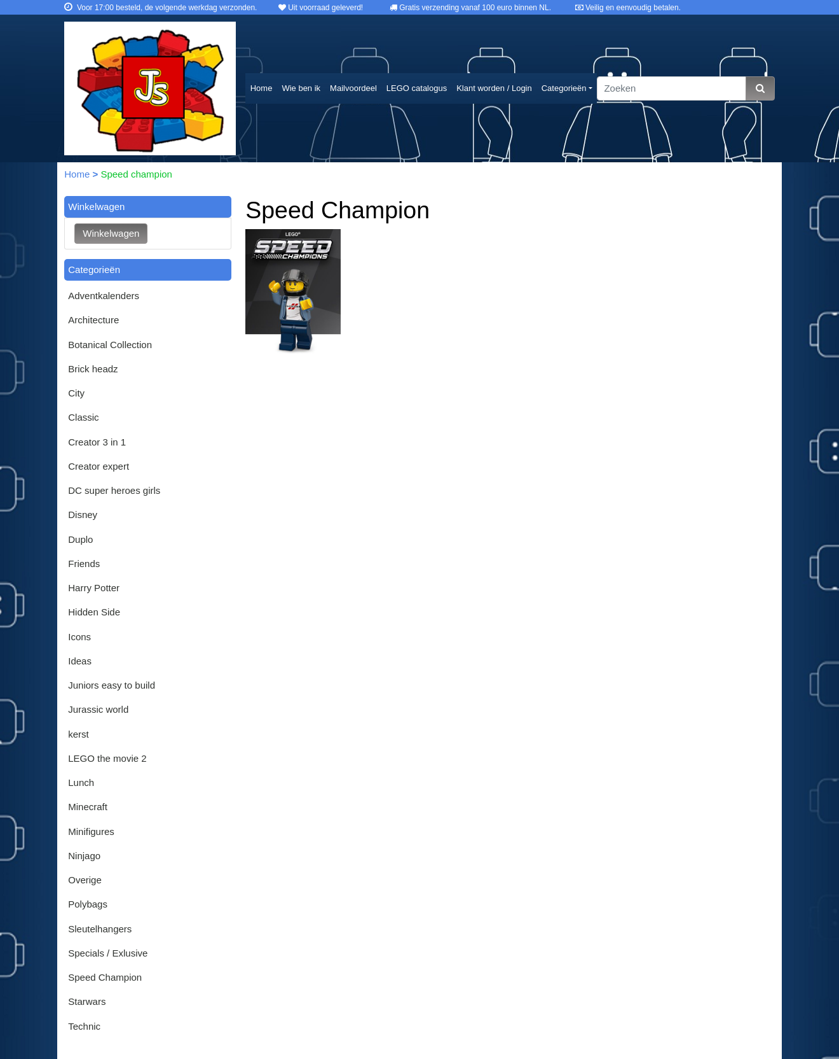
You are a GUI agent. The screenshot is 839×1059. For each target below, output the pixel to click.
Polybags (87, 904)
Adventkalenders (103, 295)
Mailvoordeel (353, 88)
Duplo (80, 539)
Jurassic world (98, 709)
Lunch (81, 782)
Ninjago (84, 855)
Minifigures (91, 831)
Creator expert (98, 466)
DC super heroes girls (114, 490)
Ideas (80, 661)
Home (261, 88)
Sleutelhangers (100, 928)
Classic (83, 417)
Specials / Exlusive (107, 953)
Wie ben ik (301, 88)
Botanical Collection (110, 344)
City (76, 393)
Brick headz (93, 368)
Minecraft (87, 806)
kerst (78, 734)
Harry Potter (93, 587)
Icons (79, 636)
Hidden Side (94, 612)
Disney (82, 514)
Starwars (87, 1001)
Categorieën (564, 88)
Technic (84, 1026)
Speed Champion (105, 977)
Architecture (93, 319)
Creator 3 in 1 (97, 442)
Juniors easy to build (111, 685)
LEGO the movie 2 (107, 758)
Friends (84, 563)
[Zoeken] (671, 88)
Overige (85, 879)
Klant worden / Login (494, 88)
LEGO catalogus (416, 88)
